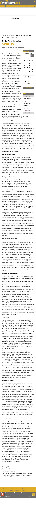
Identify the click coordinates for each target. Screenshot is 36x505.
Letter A (14, 37)
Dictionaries (27, 96)
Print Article (25, 90)
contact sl (12, 490)
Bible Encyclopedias (14, 35)
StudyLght (8, 2)
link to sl (24, 490)
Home (4, 35)
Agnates (28, 78)
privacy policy (14, 488)
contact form (24, 493)
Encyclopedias (28, 112)
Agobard (28, 83)
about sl (18, 490)
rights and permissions (26, 488)
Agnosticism (27, 101)
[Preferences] (34, 6)
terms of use (6, 488)
